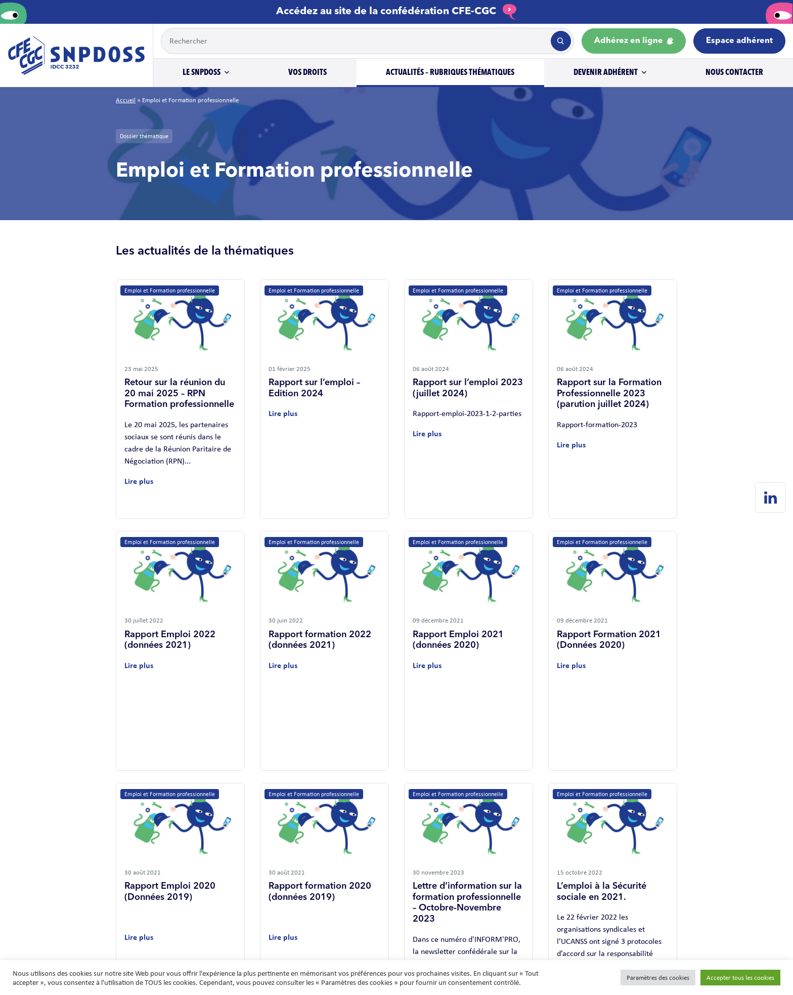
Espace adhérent (739, 41)
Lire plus (138, 481)
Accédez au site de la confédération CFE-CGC (396, 12)
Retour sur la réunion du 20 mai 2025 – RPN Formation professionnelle (179, 393)
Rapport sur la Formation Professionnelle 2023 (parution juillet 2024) (609, 393)
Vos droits (307, 73)
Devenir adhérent (606, 73)
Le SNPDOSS (202, 73)
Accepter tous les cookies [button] (740, 977)
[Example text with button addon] (355, 41)
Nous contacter (734, 73)
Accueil (126, 100)
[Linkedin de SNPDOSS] (770, 497)
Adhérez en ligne (633, 41)
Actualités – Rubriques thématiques (450, 73)
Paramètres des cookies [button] (658, 977)
